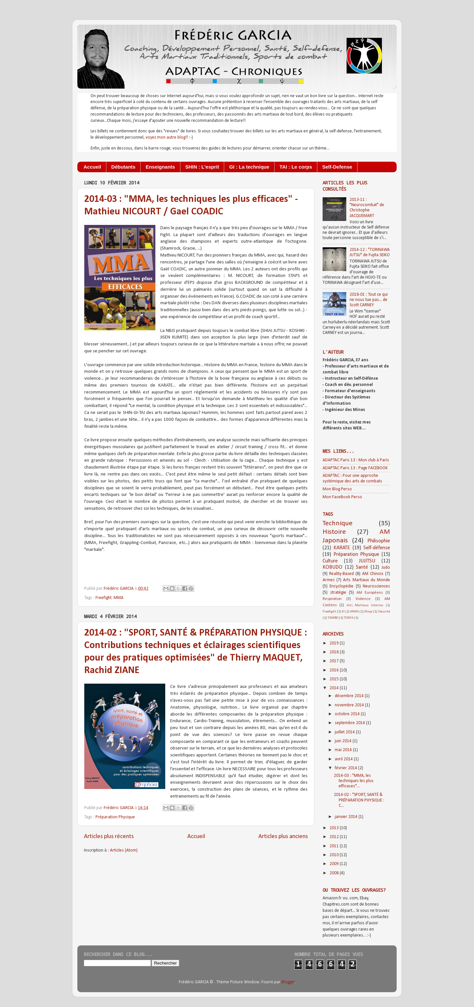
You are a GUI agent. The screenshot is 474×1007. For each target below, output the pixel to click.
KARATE (341, 548)
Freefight (103, 598)
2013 (334, 828)
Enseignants (160, 167)
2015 (334, 679)
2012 (334, 837)
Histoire (334, 532)
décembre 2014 (350, 696)
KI (343, 611)
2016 (334, 670)
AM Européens (369, 593)
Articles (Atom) (124, 850)
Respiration (332, 599)
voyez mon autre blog (165, 137)
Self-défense (376, 548)
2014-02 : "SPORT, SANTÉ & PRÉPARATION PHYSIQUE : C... (359, 800)
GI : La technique (249, 167)
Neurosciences (376, 586)
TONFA (349, 618)
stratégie (338, 592)
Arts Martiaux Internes (365, 605)
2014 (334, 688)
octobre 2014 (348, 714)
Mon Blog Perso (337, 489)
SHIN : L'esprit (202, 167)
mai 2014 (344, 750)
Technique (338, 523)
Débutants (123, 167)
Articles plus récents (109, 836)
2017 (334, 661)
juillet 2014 (345, 732)
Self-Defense (337, 167)
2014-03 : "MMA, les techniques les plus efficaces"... (354, 781)
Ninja (368, 611)
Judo (386, 567)
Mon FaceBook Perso (342, 497)
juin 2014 (344, 741)
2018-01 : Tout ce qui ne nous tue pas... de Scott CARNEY (369, 299)
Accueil (92, 167)
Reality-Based (341, 574)
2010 (334, 855)
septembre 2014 (350, 723)
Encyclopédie (341, 586)
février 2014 (346, 768)
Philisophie (378, 541)
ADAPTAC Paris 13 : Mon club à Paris (356, 460)
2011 (334, 846)
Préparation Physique (115, 817)
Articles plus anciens (283, 836)
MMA (118, 598)
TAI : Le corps (295, 167)
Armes (329, 580)
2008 (334, 873)
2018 (334, 652)
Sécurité (384, 611)
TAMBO (333, 618)
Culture (330, 561)
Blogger (288, 982)
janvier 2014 (346, 817)
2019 (334, 643)
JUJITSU (367, 561)
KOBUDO (332, 567)
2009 (334, 864)
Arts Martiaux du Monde (366, 580)
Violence (363, 599)
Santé (362, 567)
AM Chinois (372, 574)
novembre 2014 (350, 705)
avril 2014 (344, 759)
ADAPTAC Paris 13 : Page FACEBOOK (355, 468)
